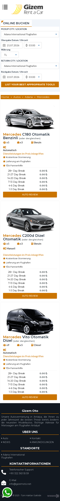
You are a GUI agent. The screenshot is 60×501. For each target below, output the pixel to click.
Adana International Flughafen (13, 456)
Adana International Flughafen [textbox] (20, 34)
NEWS (5, 442)
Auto (4, 438)
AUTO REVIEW (30, 194)
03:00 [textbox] (32, 45)
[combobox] (30, 34)
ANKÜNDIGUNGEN (42, 442)
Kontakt (35, 438)
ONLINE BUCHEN (16, 23)
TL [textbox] (5, 54)
